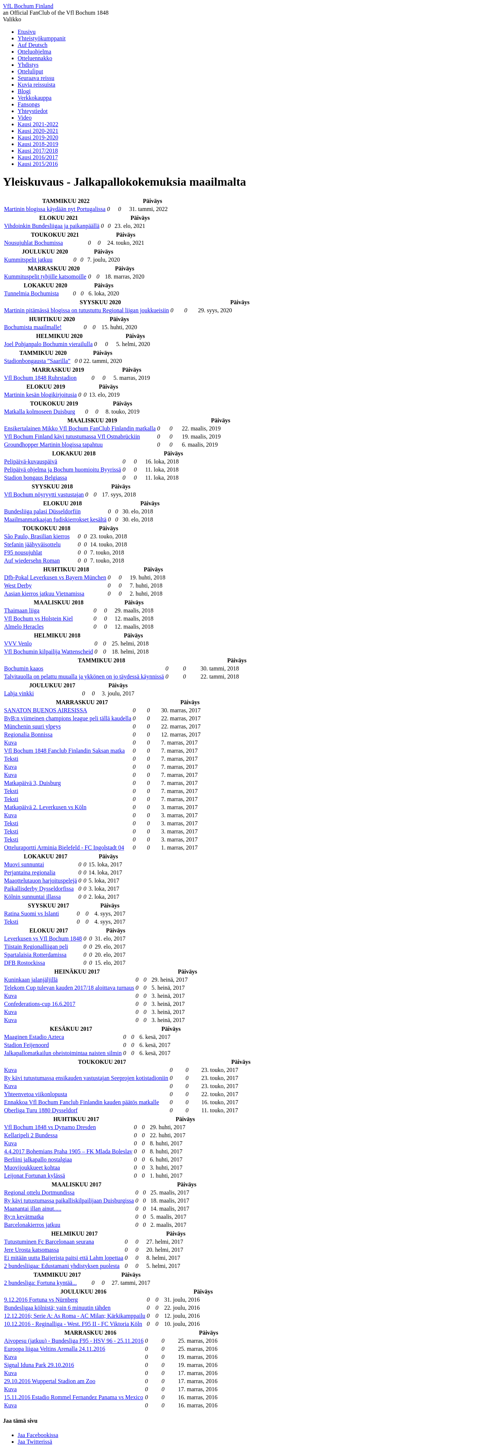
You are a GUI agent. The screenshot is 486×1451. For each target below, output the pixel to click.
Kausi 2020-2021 (38, 131)
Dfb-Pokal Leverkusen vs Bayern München (55, 577)
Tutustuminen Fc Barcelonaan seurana (49, 1242)
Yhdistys (28, 65)
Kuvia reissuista (36, 84)
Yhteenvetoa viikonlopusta (35, 1094)
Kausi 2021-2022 (38, 124)
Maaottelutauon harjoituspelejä (40, 880)
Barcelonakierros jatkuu (32, 1225)
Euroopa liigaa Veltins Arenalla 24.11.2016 (54, 1349)
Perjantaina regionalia (29, 872)
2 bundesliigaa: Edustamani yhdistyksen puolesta (62, 1266)
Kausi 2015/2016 (38, 164)
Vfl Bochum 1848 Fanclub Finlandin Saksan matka (64, 751)
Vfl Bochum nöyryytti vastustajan (44, 494)
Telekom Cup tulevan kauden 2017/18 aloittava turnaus (69, 988)
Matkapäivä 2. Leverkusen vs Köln (45, 807)
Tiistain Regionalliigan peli (36, 946)
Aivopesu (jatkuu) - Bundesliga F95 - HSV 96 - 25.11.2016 (74, 1341)
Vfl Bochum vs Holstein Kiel (38, 618)
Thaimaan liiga (21, 610)
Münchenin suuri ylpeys (32, 726)
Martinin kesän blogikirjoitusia (40, 395)
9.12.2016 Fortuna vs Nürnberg (41, 1300)
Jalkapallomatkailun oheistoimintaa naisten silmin (63, 1053)
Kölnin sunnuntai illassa (32, 897)
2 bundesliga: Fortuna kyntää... (40, 1283)
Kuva (10, 742)
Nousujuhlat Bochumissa (33, 243)
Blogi (24, 91)
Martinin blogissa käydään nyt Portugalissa (54, 209)
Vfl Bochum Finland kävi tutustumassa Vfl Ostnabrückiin (72, 436)
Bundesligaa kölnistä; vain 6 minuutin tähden (57, 1308)
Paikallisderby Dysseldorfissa (39, 888)
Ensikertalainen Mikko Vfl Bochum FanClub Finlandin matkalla (80, 428)
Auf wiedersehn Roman (32, 560)
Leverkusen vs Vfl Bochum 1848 (43, 938)
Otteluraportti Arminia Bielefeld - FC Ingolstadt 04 (64, 847)
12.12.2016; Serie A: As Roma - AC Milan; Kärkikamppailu (74, 1316)
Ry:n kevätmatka (24, 1217)
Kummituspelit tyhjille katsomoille (45, 276)
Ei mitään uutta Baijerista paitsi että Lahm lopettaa (63, 1258)
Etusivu (27, 32)
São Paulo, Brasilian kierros (37, 536)
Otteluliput (30, 71)
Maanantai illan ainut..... (32, 1208)
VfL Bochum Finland (28, 6)
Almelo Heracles (24, 626)
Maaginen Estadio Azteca (34, 1037)
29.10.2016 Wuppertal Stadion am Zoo (49, 1381)
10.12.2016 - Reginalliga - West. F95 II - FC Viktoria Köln (73, 1324)
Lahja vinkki (19, 693)
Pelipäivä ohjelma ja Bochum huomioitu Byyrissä (62, 469)
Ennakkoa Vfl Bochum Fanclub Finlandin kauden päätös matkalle (81, 1102)
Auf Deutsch (32, 45)
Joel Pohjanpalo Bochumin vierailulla (48, 344)
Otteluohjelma (34, 51)
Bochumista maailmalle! (33, 327)
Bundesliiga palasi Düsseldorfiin (42, 511)
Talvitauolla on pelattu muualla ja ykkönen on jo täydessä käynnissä (84, 676)
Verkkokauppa (34, 98)
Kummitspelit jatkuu (28, 260)
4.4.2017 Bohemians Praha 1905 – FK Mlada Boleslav (68, 1151)
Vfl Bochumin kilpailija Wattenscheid (48, 651)
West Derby (18, 585)
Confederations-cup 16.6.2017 (39, 1004)
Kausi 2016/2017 (38, 157)
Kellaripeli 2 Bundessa (31, 1135)
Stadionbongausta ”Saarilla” (37, 361)
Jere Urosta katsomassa (31, 1250)
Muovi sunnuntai (24, 864)
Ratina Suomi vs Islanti (31, 913)
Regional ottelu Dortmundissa (39, 1192)
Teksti (11, 759)
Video (25, 117)
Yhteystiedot (33, 111)
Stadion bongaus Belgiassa (35, 477)
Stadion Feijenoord (26, 1045)
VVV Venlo (18, 643)
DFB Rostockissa (24, 963)
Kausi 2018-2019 (38, 144)
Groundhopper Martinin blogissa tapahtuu (53, 444)
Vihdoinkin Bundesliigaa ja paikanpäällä (51, 226)
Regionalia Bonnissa (28, 734)
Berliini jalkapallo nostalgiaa (38, 1159)
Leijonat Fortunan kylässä (34, 1175)
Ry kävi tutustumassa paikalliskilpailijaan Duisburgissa (69, 1200)
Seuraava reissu (36, 78)
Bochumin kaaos (23, 668)
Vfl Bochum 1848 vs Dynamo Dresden (50, 1127)
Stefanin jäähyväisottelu (32, 544)
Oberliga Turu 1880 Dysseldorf (40, 1110)
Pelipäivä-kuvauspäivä (30, 461)
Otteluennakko (35, 58)
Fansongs (29, 104)
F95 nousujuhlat (23, 552)
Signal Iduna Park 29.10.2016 (39, 1365)
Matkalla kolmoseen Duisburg (39, 411)
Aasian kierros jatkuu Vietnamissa (44, 593)
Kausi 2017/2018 (38, 151)
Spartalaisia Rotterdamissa (35, 955)
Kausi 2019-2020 (38, 137)
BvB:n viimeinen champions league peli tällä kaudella (67, 718)
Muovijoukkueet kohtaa (32, 1167)
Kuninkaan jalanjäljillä (31, 980)
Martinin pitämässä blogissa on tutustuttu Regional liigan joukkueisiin (86, 310)
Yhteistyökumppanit (42, 38)
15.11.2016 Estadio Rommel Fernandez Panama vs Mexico (73, 1397)
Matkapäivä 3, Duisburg (32, 783)
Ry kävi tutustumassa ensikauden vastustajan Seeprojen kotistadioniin (86, 1078)
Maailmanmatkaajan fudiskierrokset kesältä (55, 519)
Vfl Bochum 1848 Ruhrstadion (40, 378)
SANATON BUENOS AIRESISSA (45, 710)
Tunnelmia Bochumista (31, 293)
